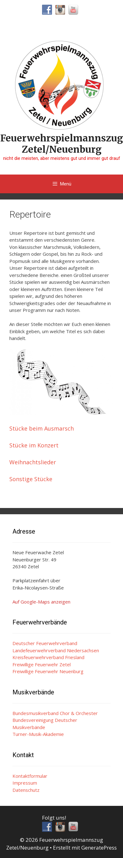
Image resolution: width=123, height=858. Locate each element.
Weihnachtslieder (32, 462)
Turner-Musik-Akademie (38, 734)
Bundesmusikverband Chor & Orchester (55, 713)
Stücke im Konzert (34, 445)
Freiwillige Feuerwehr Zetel (41, 664)
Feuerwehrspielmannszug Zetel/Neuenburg (61, 143)
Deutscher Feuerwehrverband (44, 643)
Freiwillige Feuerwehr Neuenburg (47, 671)
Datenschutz (26, 790)
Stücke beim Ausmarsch (41, 428)
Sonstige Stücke (30, 479)
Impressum (24, 783)
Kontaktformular (29, 776)
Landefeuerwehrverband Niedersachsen (55, 650)
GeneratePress (99, 847)
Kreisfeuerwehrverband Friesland (48, 657)
